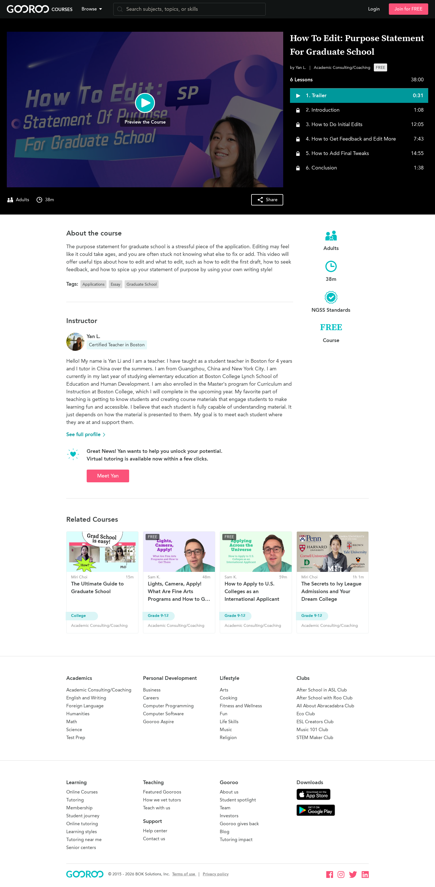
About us (229, 792)
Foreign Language (85, 705)
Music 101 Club (312, 729)
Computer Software (163, 713)
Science (74, 729)
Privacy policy (216, 874)
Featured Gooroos (162, 792)
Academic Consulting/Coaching (98, 690)
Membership (79, 807)
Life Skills (229, 721)
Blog (224, 831)
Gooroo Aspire (158, 721)
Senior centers (81, 847)
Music (226, 729)
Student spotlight (238, 800)
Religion (228, 737)
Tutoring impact (236, 839)
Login (374, 9)
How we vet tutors (162, 800)
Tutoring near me (84, 839)
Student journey (82, 815)
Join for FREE (409, 9)
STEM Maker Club (315, 737)
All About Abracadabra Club (325, 705)
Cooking (228, 698)
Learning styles (81, 831)
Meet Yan (108, 476)
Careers (151, 698)
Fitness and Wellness (241, 705)
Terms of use (184, 874)
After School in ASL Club (322, 690)
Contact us (154, 838)
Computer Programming (168, 705)
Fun (223, 713)
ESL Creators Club (315, 721)
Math (71, 721)
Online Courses (82, 792)
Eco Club (306, 713)
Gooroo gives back (239, 823)
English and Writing (86, 698)
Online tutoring (82, 823)
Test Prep (75, 737)
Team (225, 807)
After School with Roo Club (325, 698)
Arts (224, 690)
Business (152, 690)
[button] (93, 9)
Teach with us (156, 807)
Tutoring (75, 800)
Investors (229, 815)
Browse (92, 9)
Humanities (77, 713)
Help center (155, 830)
